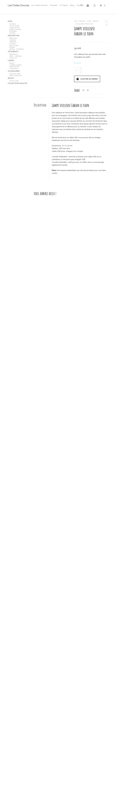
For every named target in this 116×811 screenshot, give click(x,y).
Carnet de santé (14, 74)
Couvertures (13, 68)
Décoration (82, 21)
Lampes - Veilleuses (92, 21)
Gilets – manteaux (15, 56)
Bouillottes (13, 31)
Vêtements (13, 52)
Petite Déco (13, 38)
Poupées (12, 33)
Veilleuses (12, 42)
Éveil (10, 21)
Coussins (12, 43)
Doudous (12, 24)
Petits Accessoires (15, 75)
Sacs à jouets (13, 45)
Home (75, 21)
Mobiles (12, 47)
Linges (11, 60)
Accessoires (14, 71)
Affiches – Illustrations (16, 49)
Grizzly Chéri (13, 81)
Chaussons (13, 58)
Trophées (12, 40)
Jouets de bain (14, 27)
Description (40, 105)
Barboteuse (13, 54)
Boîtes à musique (15, 29)
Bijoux (11, 78)
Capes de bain (14, 67)
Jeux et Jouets (14, 26)
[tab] (41, 105)
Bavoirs (11, 63)
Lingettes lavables (15, 65)
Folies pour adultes (17, 83)
